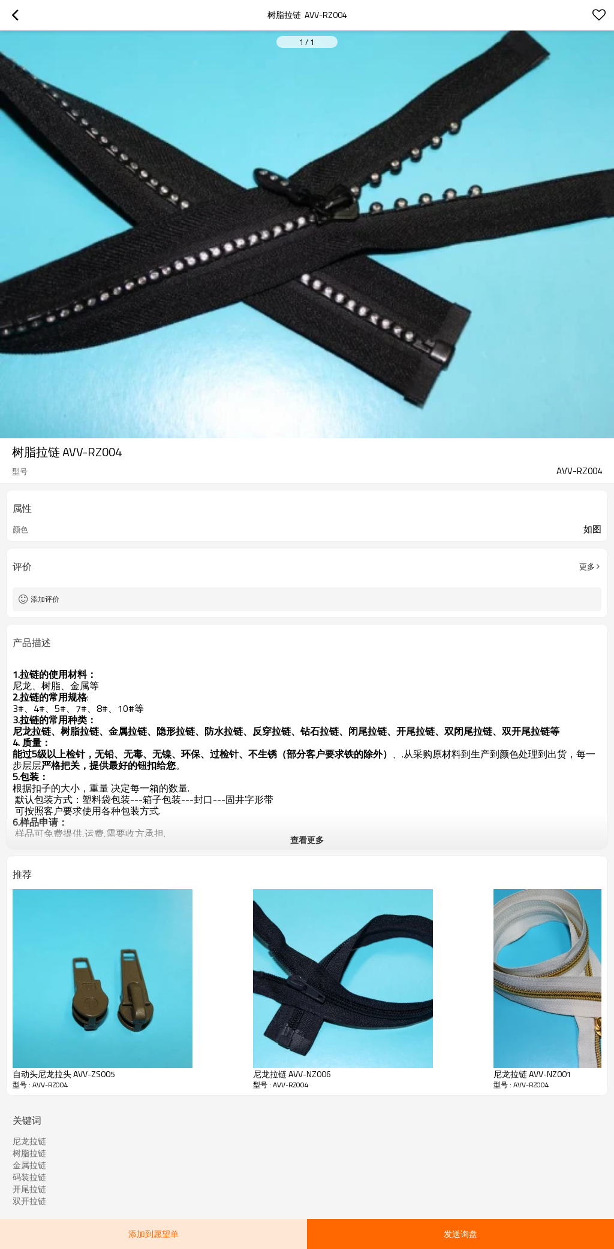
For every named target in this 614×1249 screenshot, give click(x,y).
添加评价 (45, 599)
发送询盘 (460, 1233)
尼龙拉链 (29, 1141)
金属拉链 (29, 1165)
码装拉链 (29, 1177)
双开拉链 (29, 1201)
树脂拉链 (29, 1153)
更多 (587, 566)
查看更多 (307, 839)
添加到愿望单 (153, 1233)
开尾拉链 (29, 1189)
